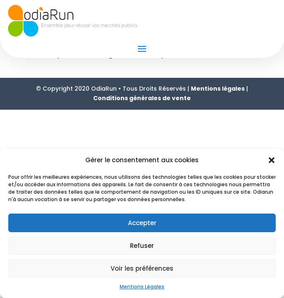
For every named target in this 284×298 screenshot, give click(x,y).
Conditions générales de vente (142, 98)
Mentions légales (218, 88)
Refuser (142, 245)
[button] (271, 160)
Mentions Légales (142, 286)
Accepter (142, 223)
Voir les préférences (142, 268)
